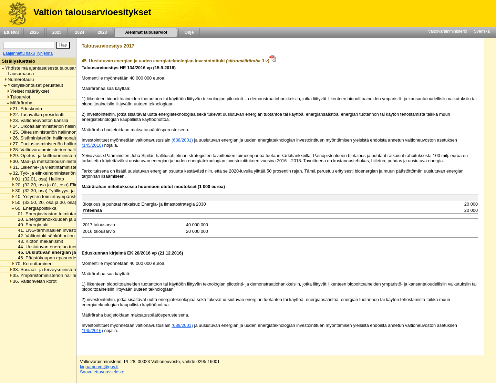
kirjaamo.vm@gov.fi (99, 366)
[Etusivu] (15, 13)
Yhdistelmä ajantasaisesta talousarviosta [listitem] (44, 68)
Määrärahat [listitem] (20, 102)
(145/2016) (92, 145)
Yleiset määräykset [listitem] (28, 91)
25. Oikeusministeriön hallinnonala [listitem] (46, 132)
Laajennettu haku (19, 53)
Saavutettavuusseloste (102, 371)
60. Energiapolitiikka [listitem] (33, 208)
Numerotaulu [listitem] (19, 79)
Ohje (189, 32)
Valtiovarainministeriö (447, 31)
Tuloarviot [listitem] (18, 97)
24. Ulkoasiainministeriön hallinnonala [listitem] (49, 126)
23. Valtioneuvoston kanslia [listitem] (38, 120)
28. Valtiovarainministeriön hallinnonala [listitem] (50, 149)
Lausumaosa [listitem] (19, 73)
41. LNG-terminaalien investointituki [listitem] (52, 230)
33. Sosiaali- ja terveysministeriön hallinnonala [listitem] (58, 269)
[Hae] (63, 45)
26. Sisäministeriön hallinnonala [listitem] (43, 138)
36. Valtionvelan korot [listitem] (32, 281)
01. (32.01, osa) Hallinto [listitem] (37, 179)
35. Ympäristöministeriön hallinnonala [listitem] (49, 275)
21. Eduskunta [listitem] (25, 108)
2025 (57, 32)
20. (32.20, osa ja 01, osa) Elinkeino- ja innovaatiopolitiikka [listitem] (73, 184)
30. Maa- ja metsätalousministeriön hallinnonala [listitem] (59, 161)
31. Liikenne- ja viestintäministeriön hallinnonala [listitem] (59, 167)
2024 (79, 32)
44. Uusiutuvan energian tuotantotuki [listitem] (53, 246)
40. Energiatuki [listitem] (31, 224)
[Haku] (28, 45)
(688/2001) (182, 140)
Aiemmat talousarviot (145, 32)
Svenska (482, 31)
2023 (102, 32)
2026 (34, 32)
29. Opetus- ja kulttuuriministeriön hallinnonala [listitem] (58, 155)
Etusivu (11, 32)
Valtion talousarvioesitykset (92, 12)
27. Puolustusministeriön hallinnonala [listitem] (49, 143)
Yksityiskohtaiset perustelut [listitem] (33, 85)
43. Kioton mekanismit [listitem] (38, 241)
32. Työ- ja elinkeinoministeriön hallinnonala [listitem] (55, 173)
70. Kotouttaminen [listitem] (31, 263)
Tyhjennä (44, 53)
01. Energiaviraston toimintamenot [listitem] (50, 213)
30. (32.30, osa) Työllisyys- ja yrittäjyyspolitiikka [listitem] (61, 190)
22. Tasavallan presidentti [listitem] (36, 114)
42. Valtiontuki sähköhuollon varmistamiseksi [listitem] (61, 235)
